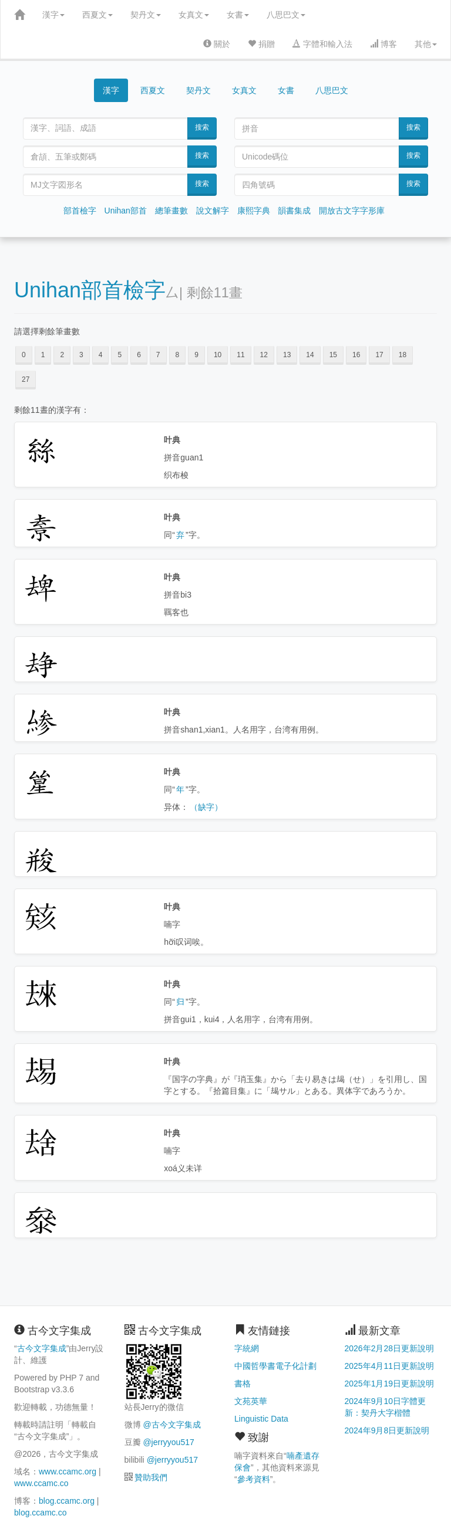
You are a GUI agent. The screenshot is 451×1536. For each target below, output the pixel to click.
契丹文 (145, 14)
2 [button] (62, 355)
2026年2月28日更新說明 (390, 1348)
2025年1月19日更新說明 (390, 1383)
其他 (426, 44)
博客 (383, 44)
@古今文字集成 (171, 1424)
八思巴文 (286, 14)
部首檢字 (79, 210)
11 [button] (240, 355)
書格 (242, 1383)
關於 (216, 44)
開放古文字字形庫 (352, 210)
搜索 (202, 127)
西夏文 (97, 14)
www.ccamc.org (67, 1471)
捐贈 (261, 44)
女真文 (194, 14)
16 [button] (356, 355)
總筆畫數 (171, 210)
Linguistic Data (261, 1418)
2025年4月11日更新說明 (390, 1366)
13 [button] (287, 355)
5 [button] (119, 355)
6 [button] (139, 355)
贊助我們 (150, 1477)
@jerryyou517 (168, 1442)
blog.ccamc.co (40, 1512)
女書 (238, 14)
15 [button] (333, 355)
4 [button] (101, 355)
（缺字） (206, 807)
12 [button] (264, 355)
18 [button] (402, 355)
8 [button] (178, 355)
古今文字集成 (41, 1348)
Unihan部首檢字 (90, 290)
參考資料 (253, 1479)
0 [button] (24, 355)
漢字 (53, 14)
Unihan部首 (126, 210)
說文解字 (212, 210)
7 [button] (158, 355)
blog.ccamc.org (67, 1501)
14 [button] (310, 355)
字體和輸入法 (322, 44)
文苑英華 (250, 1401)
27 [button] (25, 379)
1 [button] (43, 355)
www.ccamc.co (41, 1483)
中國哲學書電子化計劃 (275, 1366)
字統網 (246, 1348)
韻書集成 (294, 210)
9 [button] (196, 355)
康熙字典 (253, 210)
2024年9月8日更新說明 (387, 1430)
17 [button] (379, 355)
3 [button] (81, 355)
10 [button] (217, 355)
